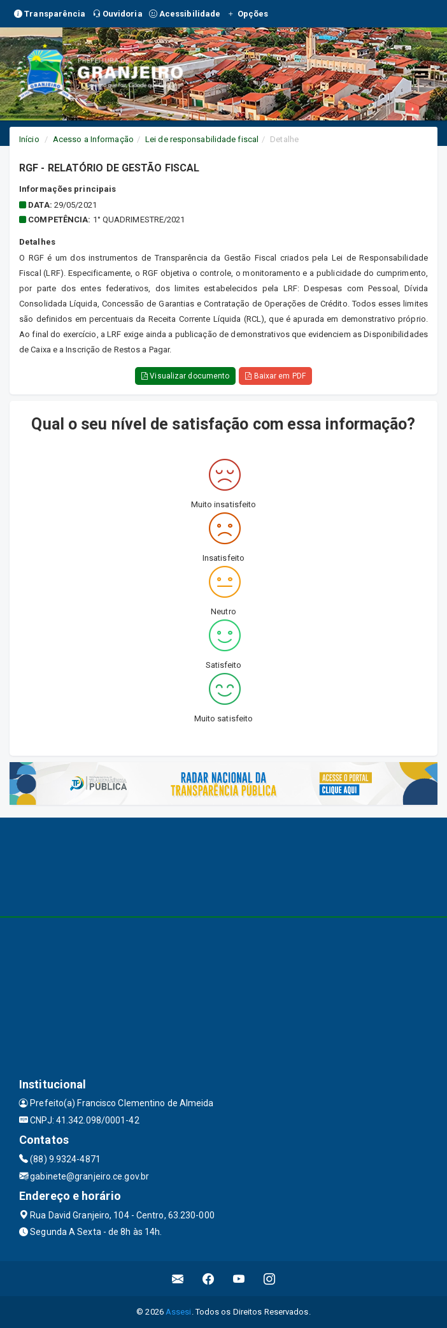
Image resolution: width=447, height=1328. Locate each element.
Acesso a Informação (93, 139)
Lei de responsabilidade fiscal (202, 139)
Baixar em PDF (275, 376)
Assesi (179, 1312)
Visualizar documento (185, 376)
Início (29, 139)
